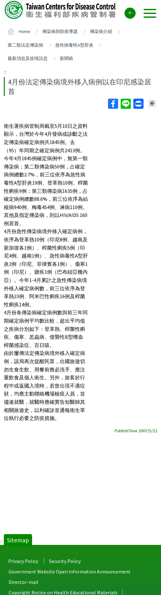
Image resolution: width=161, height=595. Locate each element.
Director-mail (23, 582)
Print (138, 104)
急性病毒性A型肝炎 (74, 45)
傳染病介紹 (101, 31)
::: (5, 72)
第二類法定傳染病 (25, 45)
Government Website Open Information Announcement (70, 571)
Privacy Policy (23, 561)
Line (125, 104)
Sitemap (18, 540)
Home (24, 31)
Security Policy (65, 561)
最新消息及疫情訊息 (28, 58)
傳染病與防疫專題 (60, 31)
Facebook (112, 104)
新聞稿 (66, 58)
